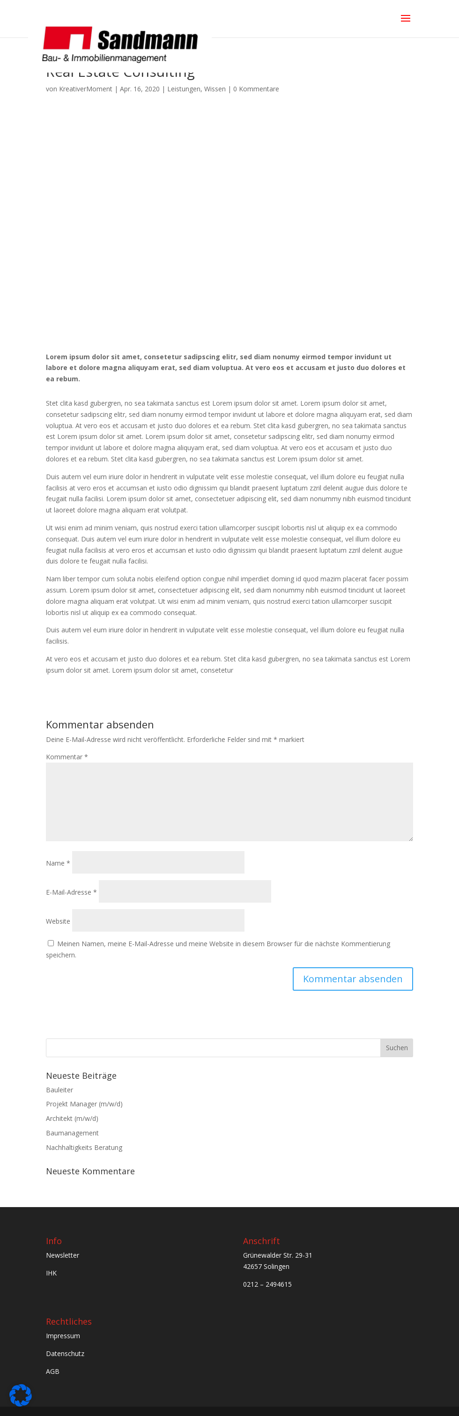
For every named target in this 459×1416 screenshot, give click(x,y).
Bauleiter (59, 1089)
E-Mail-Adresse (71, 892)
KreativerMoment (85, 88)
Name (58, 863)
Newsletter (62, 1255)
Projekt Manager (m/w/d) (84, 1103)
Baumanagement (72, 1132)
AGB (52, 1371)
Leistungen (183, 88)
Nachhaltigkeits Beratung (84, 1147)
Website (58, 921)
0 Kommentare (256, 88)
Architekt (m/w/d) (72, 1118)
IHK (51, 1272)
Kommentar (67, 756)
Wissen (215, 88)
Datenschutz (65, 1353)
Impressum (64, 1335)
